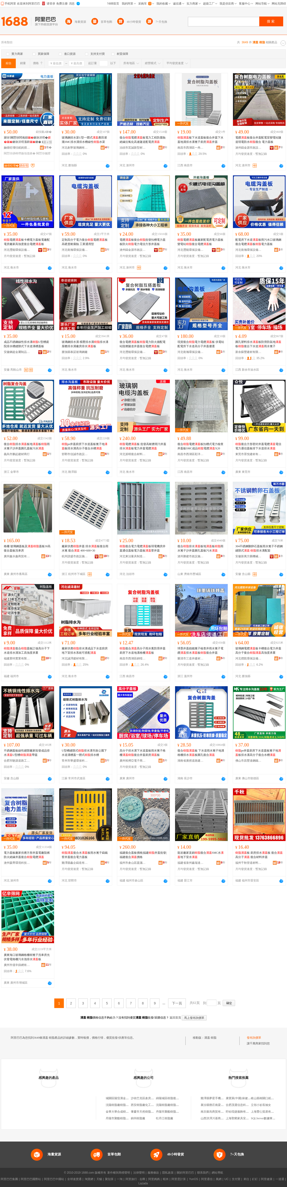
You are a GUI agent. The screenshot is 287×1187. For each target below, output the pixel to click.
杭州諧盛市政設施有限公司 (75, 556)
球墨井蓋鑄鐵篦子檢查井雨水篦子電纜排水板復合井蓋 (200, 650)
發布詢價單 (254, 1037)
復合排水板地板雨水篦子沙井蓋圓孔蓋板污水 (27, 446)
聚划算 (109, 1179)
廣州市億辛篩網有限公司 (17, 965)
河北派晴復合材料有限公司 (133, 454)
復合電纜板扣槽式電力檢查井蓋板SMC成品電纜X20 (200, 446)
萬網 (218, 1179)
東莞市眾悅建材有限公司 (248, 454)
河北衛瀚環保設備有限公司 (75, 249)
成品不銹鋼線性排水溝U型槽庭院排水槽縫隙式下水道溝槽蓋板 (26, 344)
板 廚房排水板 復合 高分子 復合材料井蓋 (259, 855)
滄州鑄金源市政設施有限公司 (248, 147)
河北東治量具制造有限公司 (133, 556)
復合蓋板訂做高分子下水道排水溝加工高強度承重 (27, 650)
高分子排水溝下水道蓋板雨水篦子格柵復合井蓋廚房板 (143, 753)
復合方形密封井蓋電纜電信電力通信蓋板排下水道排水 (258, 446)
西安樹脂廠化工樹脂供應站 (148, 1105)
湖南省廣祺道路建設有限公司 (190, 760)
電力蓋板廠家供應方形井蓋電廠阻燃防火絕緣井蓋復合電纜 (27, 855)
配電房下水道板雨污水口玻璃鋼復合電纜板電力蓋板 (258, 242)
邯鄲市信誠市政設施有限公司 (75, 454)
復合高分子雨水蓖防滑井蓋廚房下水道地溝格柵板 (143, 650)
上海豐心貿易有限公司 (265, 1111)
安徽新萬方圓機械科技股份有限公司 (248, 556)
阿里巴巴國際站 (31, 1179)
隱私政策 (168, 1172)
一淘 (119, 1179)
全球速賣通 (74, 1179)
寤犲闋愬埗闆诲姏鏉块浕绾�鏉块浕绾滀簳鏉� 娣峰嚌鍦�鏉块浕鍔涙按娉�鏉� (27, 140)
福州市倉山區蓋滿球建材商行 (133, 862)
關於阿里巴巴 (185, 1172)
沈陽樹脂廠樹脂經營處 (120, 1105)
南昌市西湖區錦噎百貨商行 (133, 658)
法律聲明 (139, 1172)
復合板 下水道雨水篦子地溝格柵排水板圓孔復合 (200, 753)
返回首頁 (175, 1017)
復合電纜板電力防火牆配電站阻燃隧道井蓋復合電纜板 (143, 344)
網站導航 (217, 1172)
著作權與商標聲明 (118, 1172)
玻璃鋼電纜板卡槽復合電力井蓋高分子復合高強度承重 (258, 650)
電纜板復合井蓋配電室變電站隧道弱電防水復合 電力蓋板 (258, 140)
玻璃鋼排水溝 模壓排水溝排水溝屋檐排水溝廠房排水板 (85, 344)
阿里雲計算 (178, 1179)
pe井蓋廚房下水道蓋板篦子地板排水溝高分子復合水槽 (84, 446)
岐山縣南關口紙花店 (264, 1098)
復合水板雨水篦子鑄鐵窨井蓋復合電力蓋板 (85, 855)
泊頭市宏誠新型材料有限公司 (133, 147)
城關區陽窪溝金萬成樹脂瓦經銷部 (127, 1098)
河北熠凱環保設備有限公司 (248, 658)
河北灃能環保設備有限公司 (17, 249)
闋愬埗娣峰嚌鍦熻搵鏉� (19, 153)
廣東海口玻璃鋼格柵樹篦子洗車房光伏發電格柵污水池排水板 (27, 957)
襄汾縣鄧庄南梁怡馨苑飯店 (218, 1105)
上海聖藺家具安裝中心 (240, 1118)
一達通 (280, 1179)
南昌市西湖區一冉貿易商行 (190, 147)
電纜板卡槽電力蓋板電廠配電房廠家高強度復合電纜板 (27, 242)
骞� (48, 147)
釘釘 (255, 1179)
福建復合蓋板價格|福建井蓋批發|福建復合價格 (143, 855)
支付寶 (236, 1179)
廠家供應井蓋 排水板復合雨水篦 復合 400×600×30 (85, 548)
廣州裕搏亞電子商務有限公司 (133, 760)
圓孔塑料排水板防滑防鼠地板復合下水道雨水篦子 (258, 344)
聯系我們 (203, 1172)
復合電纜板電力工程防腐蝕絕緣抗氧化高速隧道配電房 (143, 140)
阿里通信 (207, 1179)
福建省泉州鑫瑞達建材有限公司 (190, 862)
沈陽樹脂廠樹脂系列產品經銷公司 (177, 1105)
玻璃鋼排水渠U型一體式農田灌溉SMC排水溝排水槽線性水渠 (84, 140)
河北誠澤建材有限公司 (75, 658)
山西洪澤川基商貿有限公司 (218, 1118)
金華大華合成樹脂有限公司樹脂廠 (127, 1111)
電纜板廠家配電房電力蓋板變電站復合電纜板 (200, 242)
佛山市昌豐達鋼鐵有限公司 (248, 760)
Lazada (143, 1183)
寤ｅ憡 (47, 142)
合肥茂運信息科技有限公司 (243, 1105)
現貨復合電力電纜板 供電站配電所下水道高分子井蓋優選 (200, 344)
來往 (246, 1179)
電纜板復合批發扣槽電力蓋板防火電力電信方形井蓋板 (143, 242)
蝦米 (166, 1179)
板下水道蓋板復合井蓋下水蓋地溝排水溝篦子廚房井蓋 (200, 140)
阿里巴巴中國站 (54, 1179)
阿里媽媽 (154, 1179)
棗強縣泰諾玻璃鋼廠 (75, 352)
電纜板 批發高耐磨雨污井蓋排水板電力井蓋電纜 (143, 446)
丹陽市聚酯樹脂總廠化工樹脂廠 (126, 1118)
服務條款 (153, 1172)
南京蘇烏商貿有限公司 (215, 1111)
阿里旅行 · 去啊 (135, 1179)
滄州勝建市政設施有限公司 (190, 556)
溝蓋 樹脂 (210, 1037)
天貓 (99, 1179)
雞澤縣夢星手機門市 (213, 1098)
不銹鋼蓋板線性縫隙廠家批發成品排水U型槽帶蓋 (27, 753)
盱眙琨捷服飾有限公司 (240, 1111)
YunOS (193, 1179)
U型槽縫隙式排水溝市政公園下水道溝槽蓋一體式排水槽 (84, 753)
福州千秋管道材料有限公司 (248, 862)
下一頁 (177, 1003)
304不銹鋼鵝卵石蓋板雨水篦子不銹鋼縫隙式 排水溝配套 (259, 548)
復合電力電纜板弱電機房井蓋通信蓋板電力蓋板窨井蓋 (143, 548)
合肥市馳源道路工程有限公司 (17, 760)
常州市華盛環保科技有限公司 (75, 760)
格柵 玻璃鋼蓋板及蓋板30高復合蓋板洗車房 (27, 548)
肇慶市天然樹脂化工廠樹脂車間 (151, 1111)
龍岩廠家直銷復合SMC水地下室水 (200, 855)
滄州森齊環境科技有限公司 (17, 862)
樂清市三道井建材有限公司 (190, 658)
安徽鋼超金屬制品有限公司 (17, 352)
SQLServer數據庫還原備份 (267, 1118)
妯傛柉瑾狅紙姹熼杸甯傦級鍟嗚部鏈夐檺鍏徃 (17, 147)
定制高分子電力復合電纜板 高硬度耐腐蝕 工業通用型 (85, 242)
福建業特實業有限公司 (17, 658)
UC (227, 1179)
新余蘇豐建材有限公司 (248, 352)
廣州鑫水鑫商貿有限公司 (17, 556)
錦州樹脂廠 (138, 1118)
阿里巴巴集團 (9, 1179)
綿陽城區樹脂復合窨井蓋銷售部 (176, 1098)
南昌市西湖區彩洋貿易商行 (190, 454)
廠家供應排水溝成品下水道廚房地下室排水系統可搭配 (85, 650)
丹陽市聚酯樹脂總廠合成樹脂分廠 (177, 1111)
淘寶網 (89, 1179)
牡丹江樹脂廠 (164, 1118)
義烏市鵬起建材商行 (17, 454)
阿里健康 (266, 1179)
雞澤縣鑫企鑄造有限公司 (75, 862)
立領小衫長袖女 (261, 1105)
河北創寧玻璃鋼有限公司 (75, 147)
